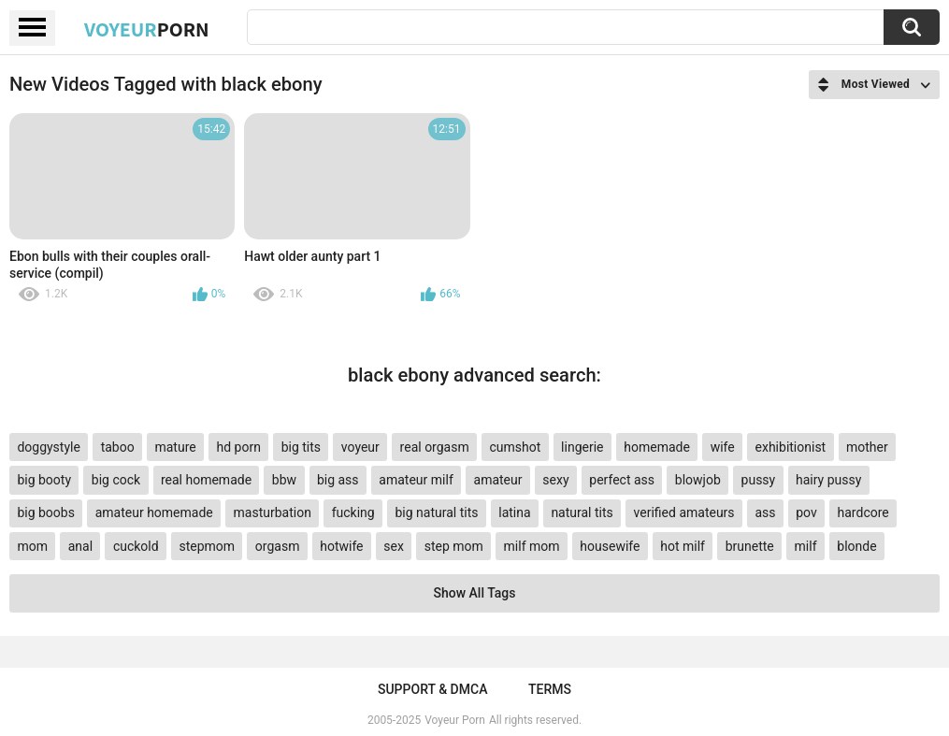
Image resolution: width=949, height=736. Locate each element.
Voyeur (146, 29)
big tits (301, 447)
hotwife (341, 546)
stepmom (207, 546)
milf (806, 546)
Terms (549, 689)
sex (393, 546)
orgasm (277, 546)
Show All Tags (475, 592)
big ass (338, 479)
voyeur (360, 447)
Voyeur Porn (454, 720)
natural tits (581, 512)
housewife (610, 546)
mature (174, 447)
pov (806, 512)
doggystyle (48, 447)
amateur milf (416, 479)
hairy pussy (828, 479)
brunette (750, 546)
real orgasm (434, 447)
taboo (118, 447)
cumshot (515, 447)
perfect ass (621, 479)
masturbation (272, 512)
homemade (657, 447)
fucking (353, 512)
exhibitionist (791, 447)
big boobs (46, 512)
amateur (498, 479)
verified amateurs (684, 512)
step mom (453, 546)
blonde (856, 546)
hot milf (682, 546)
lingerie (582, 447)
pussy (758, 479)
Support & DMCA (432, 689)
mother (867, 447)
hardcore (863, 512)
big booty (44, 479)
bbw (284, 479)
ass (765, 512)
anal (80, 546)
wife (723, 447)
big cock (116, 479)
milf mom (532, 546)
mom (32, 546)
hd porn (238, 447)
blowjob (698, 479)
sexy (555, 479)
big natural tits (436, 512)
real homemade (206, 479)
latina (514, 512)
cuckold (136, 546)
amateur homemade (154, 512)
